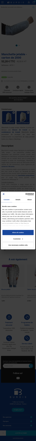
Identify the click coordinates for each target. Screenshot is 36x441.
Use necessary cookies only (18, 245)
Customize (18, 239)
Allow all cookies (18, 232)
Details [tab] (18, 199)
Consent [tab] (6, 199)
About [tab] (29, 199)
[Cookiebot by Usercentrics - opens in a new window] (25, 194)
